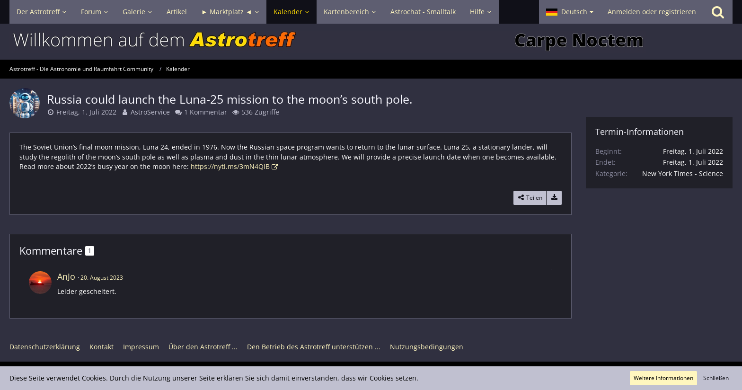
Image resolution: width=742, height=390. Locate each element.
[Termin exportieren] (554, 198)
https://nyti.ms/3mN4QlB (230, 166)
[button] (570, 12)
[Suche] (718, 12)
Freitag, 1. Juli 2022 (86, 111)
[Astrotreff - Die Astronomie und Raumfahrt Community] (371, 41)
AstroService (150, 111)
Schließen (716, 378)
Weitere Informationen (663, 378)
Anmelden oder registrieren (652, 11)
